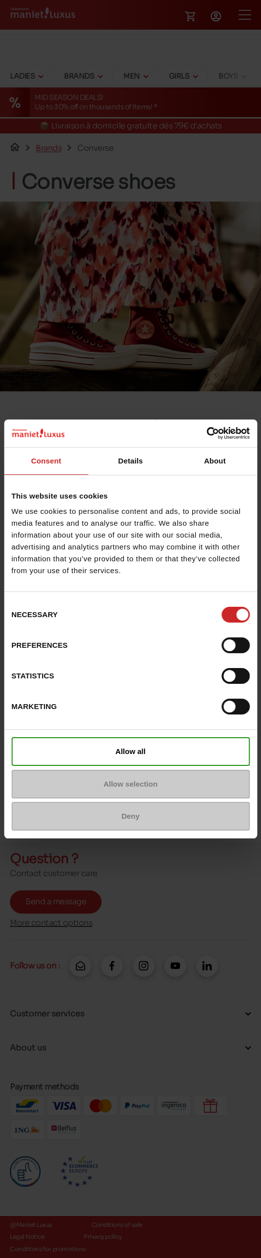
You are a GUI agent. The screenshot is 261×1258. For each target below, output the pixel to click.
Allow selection (130, 784)
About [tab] (215, 461)
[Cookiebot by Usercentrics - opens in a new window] (206, 433)
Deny (130, 816)
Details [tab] (130, 461)
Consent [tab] (46, 461)
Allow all (130, 751)
